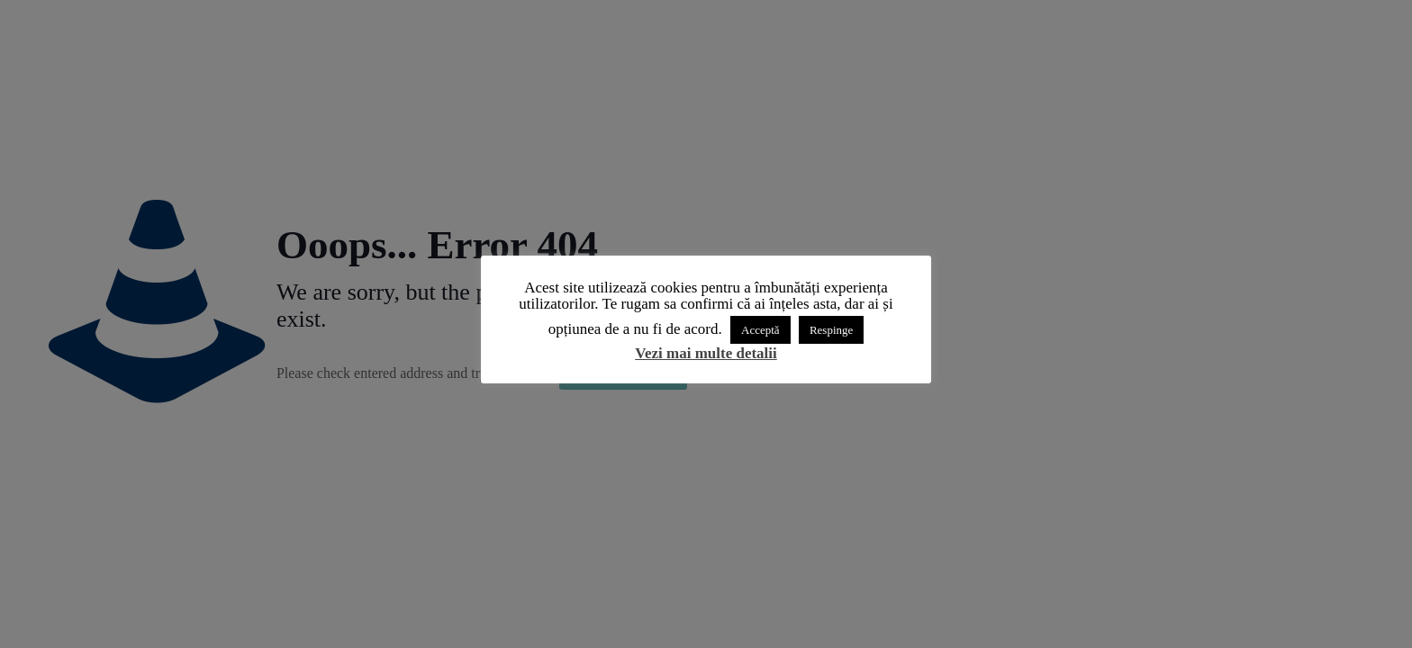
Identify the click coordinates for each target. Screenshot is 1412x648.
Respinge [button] (831, 330)
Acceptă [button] (760, 330)
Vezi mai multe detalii (706, 353)
